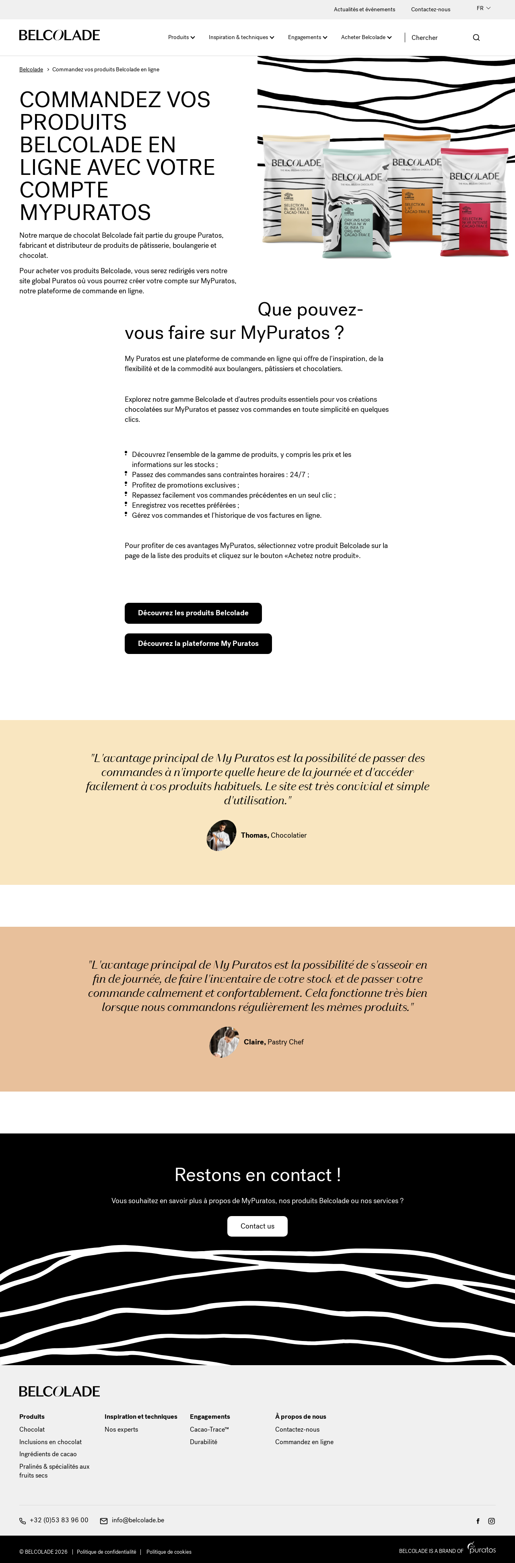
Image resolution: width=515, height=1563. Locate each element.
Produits (178, 37)
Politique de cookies (169, 1551)
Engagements (304, 37)
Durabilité (203, 1442)
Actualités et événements (364, 9)
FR (484, 8)
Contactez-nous (430, 9)
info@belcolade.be (132, 1520)
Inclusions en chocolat (50, 1442)
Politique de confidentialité (106, 1551)
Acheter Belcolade (363, 37)
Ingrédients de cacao (48, 1454)
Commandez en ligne (304, 1442)
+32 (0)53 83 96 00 (54, 1520)
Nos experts (121, 1429)
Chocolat (32, 1429)
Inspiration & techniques (238, 37)
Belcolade (31, 69)
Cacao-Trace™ (209, 1429)
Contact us (257, 1226)
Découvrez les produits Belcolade (193, 613)
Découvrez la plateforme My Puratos (198, 643)
